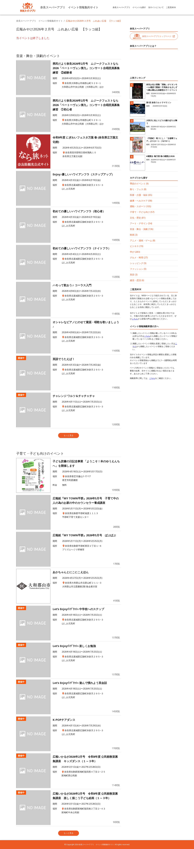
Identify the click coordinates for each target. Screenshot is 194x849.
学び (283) (135, 251)
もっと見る (68, 435)
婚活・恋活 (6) (137, 280)
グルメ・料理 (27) (139, 257)
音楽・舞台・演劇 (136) (141, 229)
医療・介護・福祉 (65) (141, 194)
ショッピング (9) (138, 263)
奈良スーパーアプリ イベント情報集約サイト (39, 20)
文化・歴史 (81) (137, 217)
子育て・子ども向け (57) (142, 212)
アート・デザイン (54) (141, 223)
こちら (135, 318)
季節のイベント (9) (139, 183)
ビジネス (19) (136, 246)
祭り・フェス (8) (138, 189)
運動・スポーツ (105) (140, 206)
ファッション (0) (138, 268)
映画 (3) (134, 234)
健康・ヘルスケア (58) (141, 200)
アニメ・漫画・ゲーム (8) (142, 240)
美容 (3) (134, 274)
